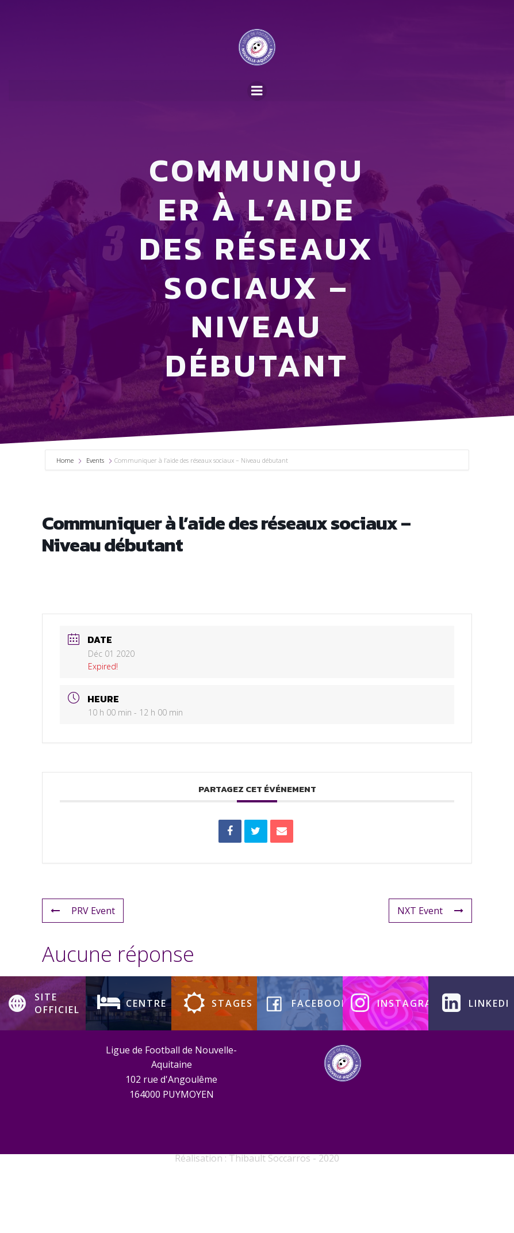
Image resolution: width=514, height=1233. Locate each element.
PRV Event (83, 967)
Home (65, 517)
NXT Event (430, 967)
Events (95, 517)
